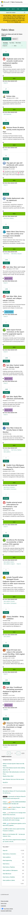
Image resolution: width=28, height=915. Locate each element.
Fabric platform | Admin (9, 562)
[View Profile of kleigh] (4, 812)
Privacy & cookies (4, 901)
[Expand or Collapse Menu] (2, 5)
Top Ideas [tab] (11, 42)
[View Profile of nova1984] (5, 829)
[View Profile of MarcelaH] (5, 791)
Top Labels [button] (5, 846)
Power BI (5, 83)
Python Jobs (10, 96)
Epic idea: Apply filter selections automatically (15, 397)
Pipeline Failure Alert (8, 776)
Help (18, 8)
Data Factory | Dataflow (9, 877)
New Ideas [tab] (18, 42)
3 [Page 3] (15, 753)
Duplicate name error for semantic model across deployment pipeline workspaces (13, 62)
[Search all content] (16, 12)
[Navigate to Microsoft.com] (5, 2)
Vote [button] (6, 55)
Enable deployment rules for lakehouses (15, 199)
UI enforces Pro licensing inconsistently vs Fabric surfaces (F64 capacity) (13, 542)
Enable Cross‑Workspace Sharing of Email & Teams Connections (14, 467)
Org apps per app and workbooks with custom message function (13, 165)
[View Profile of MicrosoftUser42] (7, 818)
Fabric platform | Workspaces (10, 603)
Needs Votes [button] (8, 278)
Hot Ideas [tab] (5, 42)
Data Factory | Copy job (16, 253)
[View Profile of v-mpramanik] (11, 796)
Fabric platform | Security (9, 601)
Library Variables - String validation (15, 617)
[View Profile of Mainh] (4, 834)
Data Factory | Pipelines (9, 218)
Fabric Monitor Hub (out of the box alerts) (13, 779)
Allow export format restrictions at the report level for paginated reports (13, 331)
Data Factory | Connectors (9, 487)
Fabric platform (7, 451)
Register (7, 8)
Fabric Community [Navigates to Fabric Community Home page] (16, 2)
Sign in (13, 8)
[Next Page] (26, 752)
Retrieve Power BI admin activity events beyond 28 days (14, 129)
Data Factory (6, 253)
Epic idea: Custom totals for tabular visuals (15, 366)
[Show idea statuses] (18, 45)
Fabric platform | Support (9, 563)
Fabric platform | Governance (10, 489)
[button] (6, 38)
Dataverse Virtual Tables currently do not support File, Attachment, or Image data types (13, 726)
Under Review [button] (9, 312)
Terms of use (3, 903)
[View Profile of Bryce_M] (5, 839)
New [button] (14, 78)
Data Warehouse (7, 873)
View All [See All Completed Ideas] (5, 782)
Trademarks (3, 905)
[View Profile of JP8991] (4, 823)
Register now (17, 22)
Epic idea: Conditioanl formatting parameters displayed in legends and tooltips (13, 690)
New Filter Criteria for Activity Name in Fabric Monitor (13, 430)
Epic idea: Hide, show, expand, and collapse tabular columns (12, 298)
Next (25, 883)
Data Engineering (7, 114)
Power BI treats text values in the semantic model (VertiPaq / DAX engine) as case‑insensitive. (14, 653)
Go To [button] (23, 9)
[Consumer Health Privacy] (14, 910)
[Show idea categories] (7, 45)
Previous (19, 883)
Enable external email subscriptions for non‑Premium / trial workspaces (12, 505)
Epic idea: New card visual (15, 267)
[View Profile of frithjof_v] (5, 802)
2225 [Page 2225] (22, 753)
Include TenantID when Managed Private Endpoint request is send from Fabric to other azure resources (14, 580)
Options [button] (14, 39)
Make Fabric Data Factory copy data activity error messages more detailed (14, 233)
